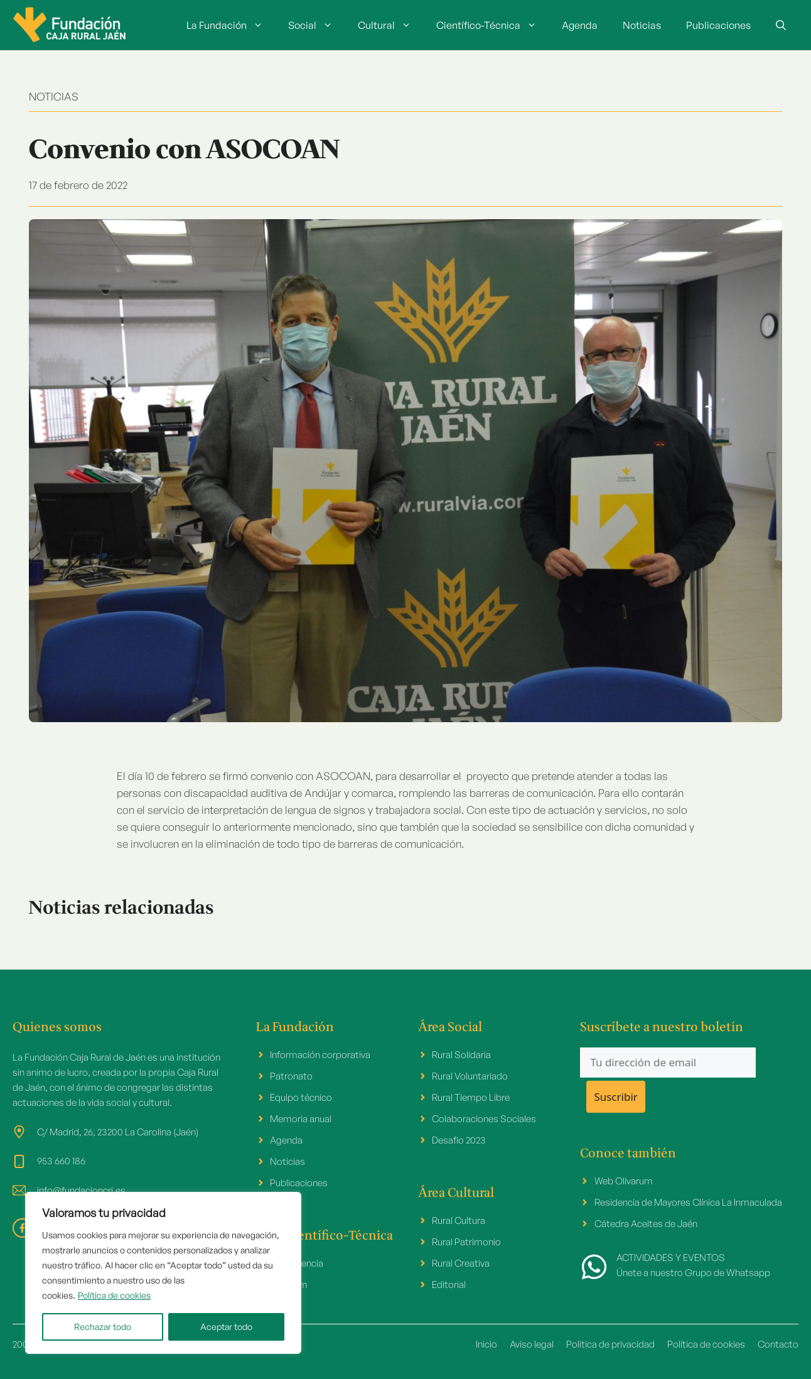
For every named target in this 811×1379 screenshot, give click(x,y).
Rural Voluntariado (470, 1076)
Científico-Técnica (492, 25)
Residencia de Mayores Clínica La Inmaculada (688, 1202)
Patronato (291, 1076)
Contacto (778, 1344)
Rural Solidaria (461, 1055)
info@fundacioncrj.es (81, 1190)
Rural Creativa (461, 1263)
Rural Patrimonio (466, 1242)
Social (316, 25)
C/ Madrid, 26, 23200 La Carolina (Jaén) (117, 1132)
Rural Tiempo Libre (471, 1097)
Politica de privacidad (610, 1344)
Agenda (580, 25)
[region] (163, 1273)
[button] (780, 25)
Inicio (486, 1344)
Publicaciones (718, 25)
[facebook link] (22, 1228)
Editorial (449, 1284)
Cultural (391, 25)
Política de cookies (114, 1295)
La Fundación (231, 25)
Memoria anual (300, 1119)
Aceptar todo (226, 1326)
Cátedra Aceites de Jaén (645, 1224)
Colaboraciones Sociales (484, 1119)
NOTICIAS (53, 96)
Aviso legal (532, 1344)
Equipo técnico (301, 1097)
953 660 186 (61, 1161)
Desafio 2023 (459, 1140)
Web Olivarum (623, 1181)
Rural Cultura (458, 1220)
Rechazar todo (102, 1326)
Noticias (642, 25)
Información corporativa (320, 1055)
